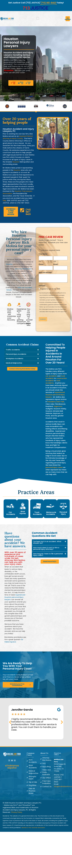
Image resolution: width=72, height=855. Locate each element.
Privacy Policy (16, 812)
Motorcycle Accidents (51, 513)
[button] (37, 18)
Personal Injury (63, 513)
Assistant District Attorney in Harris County (18, 137)
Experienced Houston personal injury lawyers (14, 597)
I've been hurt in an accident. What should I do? (47, 542)
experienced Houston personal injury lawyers (55, 394)
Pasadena (51, 402)
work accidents (53, 382)
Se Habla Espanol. (13, 640)
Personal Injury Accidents (16, 354)
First (40, 261)
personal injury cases (54, 467)
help (4, 200)
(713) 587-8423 (28, 212)
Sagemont (58, 406)
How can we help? (45, 272)
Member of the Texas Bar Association (33, 827)
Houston (16, 162)
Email (56, 264)
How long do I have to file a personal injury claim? (48, 554)
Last (54, 261)
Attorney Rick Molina (23, 269)
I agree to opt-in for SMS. (50, 288)
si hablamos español (12, 766)
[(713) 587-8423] (22, 210)
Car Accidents (10, 513)
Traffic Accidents (13, 350)
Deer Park (60, 402)
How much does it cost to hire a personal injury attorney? (46, 548)
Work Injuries (23, 512)
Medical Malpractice (14, 363)
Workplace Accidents (14, 358)
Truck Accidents (37, 513)
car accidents (51, 376)
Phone (41, 264)
